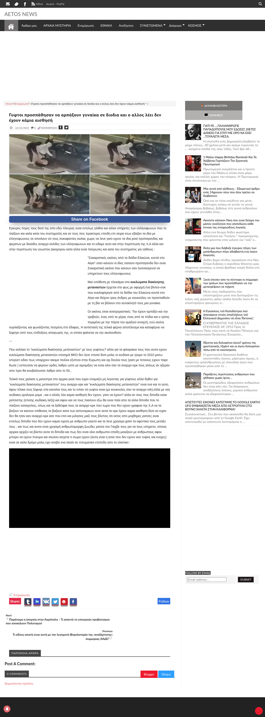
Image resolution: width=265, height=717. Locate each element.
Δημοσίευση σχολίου (19, 667)
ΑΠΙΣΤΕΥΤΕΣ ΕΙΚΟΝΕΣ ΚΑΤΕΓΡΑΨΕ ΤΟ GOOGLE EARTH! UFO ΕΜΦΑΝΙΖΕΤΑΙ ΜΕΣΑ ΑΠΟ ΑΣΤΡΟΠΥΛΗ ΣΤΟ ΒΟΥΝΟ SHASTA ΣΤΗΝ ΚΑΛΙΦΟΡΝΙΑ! (222, 396)
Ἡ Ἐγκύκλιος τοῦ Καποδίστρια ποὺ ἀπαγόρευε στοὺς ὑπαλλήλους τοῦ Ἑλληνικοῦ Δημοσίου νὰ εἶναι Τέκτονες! (228, 305)
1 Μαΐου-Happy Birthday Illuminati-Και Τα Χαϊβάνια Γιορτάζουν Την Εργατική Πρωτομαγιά (230, 151)
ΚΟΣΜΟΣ (195, 25)
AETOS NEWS (22, 13)
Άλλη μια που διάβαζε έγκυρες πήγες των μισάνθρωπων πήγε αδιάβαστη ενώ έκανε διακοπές (230, 242)
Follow (164, 601)
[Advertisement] (132, 65)
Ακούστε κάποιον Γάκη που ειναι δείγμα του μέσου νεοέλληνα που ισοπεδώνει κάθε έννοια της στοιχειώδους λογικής (231, 214)
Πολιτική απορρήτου (88, 713)
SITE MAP (67, 713)
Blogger (149, 658)
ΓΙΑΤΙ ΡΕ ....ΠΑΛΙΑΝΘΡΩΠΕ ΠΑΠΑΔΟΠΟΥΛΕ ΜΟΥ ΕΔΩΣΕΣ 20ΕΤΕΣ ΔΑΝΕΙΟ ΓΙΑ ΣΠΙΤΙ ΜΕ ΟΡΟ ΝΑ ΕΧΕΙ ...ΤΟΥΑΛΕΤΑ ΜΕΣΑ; (229, 121)
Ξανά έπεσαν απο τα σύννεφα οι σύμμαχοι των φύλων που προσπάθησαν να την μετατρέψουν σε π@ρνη (230, 273)
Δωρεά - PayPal (55, 4)
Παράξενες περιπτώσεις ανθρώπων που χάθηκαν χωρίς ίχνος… (229, 366)
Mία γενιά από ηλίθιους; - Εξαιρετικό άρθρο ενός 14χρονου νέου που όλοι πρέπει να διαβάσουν (231, 182)
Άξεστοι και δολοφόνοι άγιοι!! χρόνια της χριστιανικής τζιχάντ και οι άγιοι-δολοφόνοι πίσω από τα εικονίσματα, (231, 336)
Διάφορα (175, 25)
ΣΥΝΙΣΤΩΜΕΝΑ (151, 25)
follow (36, 4)
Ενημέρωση (22, 595)
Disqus (166, 658)
